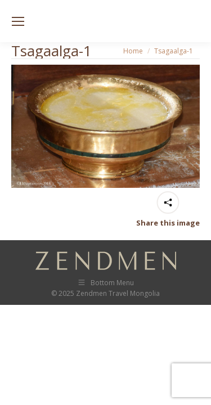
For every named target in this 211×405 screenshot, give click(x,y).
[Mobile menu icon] (18, 21)
